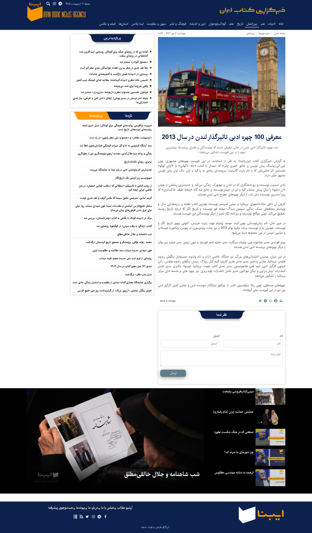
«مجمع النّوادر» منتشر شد (134, 62)
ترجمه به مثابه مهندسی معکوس (234, 472)
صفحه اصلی (279, 33)
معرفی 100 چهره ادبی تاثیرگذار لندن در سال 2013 (222, 137)
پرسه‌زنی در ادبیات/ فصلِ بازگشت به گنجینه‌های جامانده (118, 74)
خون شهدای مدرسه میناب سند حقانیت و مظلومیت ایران (122, 250)
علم (231, 23)
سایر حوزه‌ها (264, 33)
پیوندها (80, 508)
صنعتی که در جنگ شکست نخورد (234, 432)
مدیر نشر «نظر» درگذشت (138, 274)
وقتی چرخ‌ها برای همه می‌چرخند (130, 86)
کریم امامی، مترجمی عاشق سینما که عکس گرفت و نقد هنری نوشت (116, 198)
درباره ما (93, 508)
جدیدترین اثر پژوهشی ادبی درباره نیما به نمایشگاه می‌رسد (121, 170)
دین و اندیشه (197, 23)
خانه (281, 23)
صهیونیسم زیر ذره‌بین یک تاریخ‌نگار (133, 178)
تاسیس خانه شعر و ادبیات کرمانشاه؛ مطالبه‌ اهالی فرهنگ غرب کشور (112, 80)
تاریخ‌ (240, 23)
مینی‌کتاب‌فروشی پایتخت (238, 391)
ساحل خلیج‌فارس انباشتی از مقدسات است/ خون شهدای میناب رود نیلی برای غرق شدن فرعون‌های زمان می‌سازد (113, 208)
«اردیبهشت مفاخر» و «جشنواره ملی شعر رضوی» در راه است (121, 137)
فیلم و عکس (107, 23)
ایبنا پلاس (137, 23)
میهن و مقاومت (156, 23)
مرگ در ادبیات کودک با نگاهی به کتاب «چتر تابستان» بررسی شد (118, 218)
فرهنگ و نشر (177, 23)
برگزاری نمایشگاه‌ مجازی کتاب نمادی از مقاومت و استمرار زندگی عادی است (112, 282)
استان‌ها (123, 23)
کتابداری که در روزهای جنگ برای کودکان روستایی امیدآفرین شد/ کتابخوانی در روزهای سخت (113, 54)
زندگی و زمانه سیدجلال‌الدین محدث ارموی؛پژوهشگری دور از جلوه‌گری (115, 153)
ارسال (173, 373)
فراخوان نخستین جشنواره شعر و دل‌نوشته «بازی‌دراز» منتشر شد (114, 92)
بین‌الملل (252, 23)
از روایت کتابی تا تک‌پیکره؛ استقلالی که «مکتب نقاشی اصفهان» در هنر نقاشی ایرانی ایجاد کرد (115, 188)
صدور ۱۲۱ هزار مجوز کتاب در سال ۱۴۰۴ (131, 266)
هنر (262, 23)
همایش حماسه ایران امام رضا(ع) (233, 411)
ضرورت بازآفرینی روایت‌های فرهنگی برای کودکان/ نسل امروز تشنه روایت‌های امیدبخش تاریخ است (117, 127)
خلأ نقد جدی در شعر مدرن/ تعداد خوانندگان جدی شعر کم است (114, 68)
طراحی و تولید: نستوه (155, 527)
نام (281, 335)
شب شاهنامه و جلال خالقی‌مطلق (134, 234)
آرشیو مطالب (124, 508)
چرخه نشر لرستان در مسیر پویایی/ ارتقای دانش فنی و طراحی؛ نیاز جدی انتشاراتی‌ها (110, 100)
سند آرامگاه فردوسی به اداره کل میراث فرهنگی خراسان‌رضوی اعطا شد (116, 145)
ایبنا (252, 11)
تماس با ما (107, 508)
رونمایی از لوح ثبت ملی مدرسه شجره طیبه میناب (125, 258)
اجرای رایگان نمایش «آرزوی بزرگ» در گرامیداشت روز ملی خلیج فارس (114, 290)
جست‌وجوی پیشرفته (60, 508)
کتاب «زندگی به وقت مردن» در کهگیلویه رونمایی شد (124, 226)
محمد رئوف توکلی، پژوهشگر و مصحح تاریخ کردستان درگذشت (119, 242)
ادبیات (271, 23)
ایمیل (216, 335)
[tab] (128, 116)
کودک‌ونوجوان (217, 23)
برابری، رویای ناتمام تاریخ (138, 162)
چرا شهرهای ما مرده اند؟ (239, 452)
